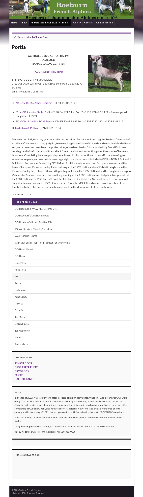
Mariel (18, 337)
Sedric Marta (21, 344)
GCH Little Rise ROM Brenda (37, 121)
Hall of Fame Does (38, 37)
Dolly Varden (21, 290)
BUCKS (18, 374)
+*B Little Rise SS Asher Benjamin (33, 102)
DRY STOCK (21, 371)
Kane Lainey (21, 296)
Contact (88, 22)
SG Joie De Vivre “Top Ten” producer (34, 229)
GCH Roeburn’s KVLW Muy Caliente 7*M (36, 208)
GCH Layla (20, 256)
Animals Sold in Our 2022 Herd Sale (50, 22)
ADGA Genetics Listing (49, 71)
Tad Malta (20, 317)
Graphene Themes (35, 493)
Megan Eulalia (22, 323)
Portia (18, 276)
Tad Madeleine (22, 330)
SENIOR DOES (23, 363)
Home (14, 22)
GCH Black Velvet (24, 249)
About (24, 22)
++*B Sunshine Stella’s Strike (36, 112)
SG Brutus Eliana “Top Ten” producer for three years (42, 242)
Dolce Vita (20, 263)
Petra (18, 283)
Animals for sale (104, 22)
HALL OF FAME (23, 378)
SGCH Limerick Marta (26, 235)
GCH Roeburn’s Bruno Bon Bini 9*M (33, 222)
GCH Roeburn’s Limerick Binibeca (32, 215)
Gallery (77, 22)
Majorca (19, 303)
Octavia (19, 310)
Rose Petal (20, 269)
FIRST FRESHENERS (26, 367)
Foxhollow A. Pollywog (28, 127)
